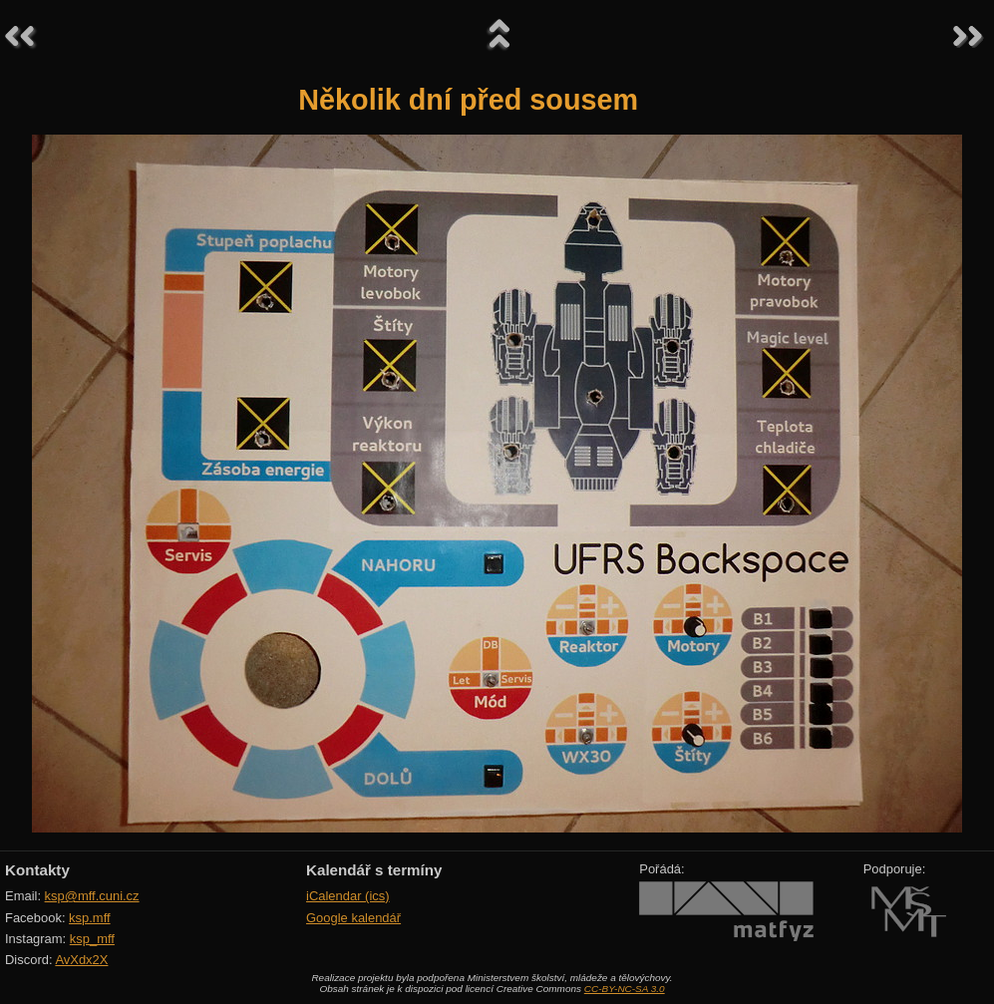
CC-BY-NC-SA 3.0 (624, 988)
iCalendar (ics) (348, 895)
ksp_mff (92, 938)
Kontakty (37, 869)
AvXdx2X (81, 959)
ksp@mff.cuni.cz (92, 895)
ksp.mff (90, 917)
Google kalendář (353, 917)
